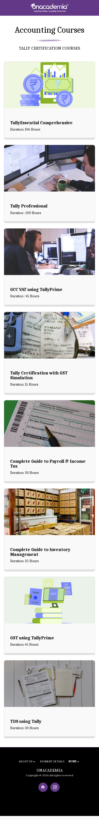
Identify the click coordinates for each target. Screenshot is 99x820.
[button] (5, 7)
